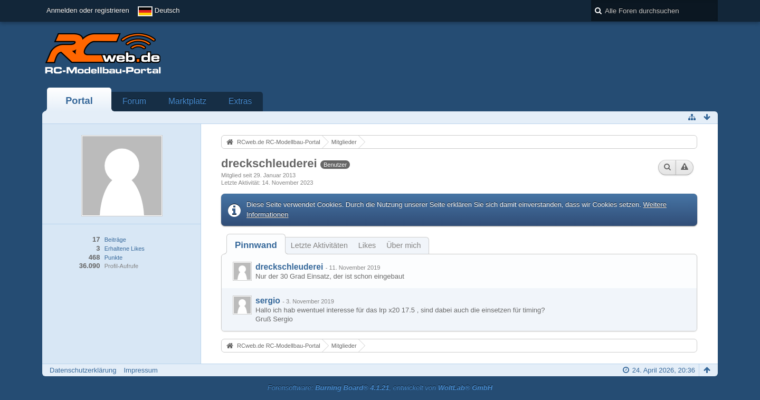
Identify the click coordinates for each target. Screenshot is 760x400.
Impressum (140, 370)
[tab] (256, 245)
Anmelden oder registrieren (87, 10)
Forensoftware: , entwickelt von (380, 388)
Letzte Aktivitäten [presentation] (319, 245)
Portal (79, 101)
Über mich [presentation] (403, 245)
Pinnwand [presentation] (256, 245)
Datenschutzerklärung (83, 370)
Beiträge (115, 239)
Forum (134, 101)
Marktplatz (187, 101)
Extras (240, 101)
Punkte (113, 257)
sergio (267, 300)
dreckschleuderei (289, 266)
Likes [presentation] (367, 245)
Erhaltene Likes (124, 248)
